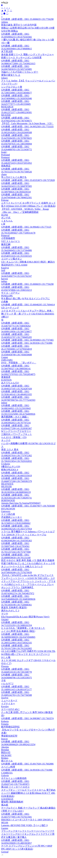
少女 (3, 680)
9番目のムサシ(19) (10, 466)
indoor (4, 402)
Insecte (4, 739)
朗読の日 (5, 752)
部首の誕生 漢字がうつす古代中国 (18, 25)
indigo (4, 281)
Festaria (5, 724)
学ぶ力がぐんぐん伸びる (14, 177)
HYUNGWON (8, 508)
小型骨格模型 (8, 238)
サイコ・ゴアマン (10, 293)
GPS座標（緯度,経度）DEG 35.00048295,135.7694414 (28, 304)
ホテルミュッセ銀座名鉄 (14, 778)
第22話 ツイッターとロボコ (15, 787)
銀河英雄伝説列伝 (10, 726)
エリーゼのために (10, 709)
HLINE (4, 215)
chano (4, 174)
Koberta (5, 721)
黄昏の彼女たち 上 (10, 75)
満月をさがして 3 (10, 610)
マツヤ (4, 613)
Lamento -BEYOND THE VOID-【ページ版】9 (24, 825)
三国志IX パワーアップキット (16, 434)
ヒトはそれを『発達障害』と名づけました (23, 628)
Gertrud (4, 852)
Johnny (4, 78)
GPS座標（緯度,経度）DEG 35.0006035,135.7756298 (27, 19)
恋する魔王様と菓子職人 (14, 837)
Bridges (4, 758)
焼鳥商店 (5, 166)
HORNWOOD (8, 500)
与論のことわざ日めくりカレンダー (19, 72)
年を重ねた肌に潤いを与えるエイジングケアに (25, 298)
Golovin (5, 775)
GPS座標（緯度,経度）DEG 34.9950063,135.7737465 (27, 340)
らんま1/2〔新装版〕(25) (13, 437)
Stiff (3, 270)
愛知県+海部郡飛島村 (12, 802)
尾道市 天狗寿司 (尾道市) (14, 607)
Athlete (4, 22)
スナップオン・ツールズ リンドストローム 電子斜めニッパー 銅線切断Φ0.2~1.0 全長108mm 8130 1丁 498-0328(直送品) (28, 793)
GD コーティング (10, 307)
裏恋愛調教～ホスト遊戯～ (15, 417)
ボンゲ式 (5, 218)
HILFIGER (6, 486)
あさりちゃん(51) (10, 382)
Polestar (5, 200)
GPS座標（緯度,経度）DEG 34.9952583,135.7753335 (27, 126)
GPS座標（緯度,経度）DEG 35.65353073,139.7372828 (28, 180)
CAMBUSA (7, 773)
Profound (5, 155)
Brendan (5, 749)
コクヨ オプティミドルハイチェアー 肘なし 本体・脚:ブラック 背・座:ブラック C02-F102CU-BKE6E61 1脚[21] (27, 313)
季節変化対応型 (9, 736)
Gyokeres (5, 464)
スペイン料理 (8, 767)
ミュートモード (9, 700)
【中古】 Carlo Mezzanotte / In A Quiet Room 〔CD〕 (27, 123)
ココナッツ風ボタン (11, 259)
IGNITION (6, 380)
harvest (4, 278)
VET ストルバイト (10, 241)
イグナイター (8, 703)
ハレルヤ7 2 (7, 683)
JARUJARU (7, 360)
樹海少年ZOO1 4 (9, 469)
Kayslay (5, 706)
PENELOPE (7, 295)
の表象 (4, 301)
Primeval (5, 235)
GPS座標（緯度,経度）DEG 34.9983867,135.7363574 (27, 718)
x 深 (3, 224)
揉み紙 (4, 805)
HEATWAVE (7, 484)
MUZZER (6, 115)
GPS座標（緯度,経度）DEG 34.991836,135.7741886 (26, 343)
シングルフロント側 (11, 87)
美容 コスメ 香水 (10, 449)
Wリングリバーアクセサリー (16, 431)
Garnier (4, 828)
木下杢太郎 (7, 51)
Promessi (5, 157)
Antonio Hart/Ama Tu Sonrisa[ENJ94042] (21, 503)
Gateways (5, 511)
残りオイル (7, 760)
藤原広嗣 (5, 244)
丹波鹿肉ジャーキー (11, 517)
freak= (4, 152)
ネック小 (5, 440)
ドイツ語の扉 (8, 514)
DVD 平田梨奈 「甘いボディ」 (18, 362)
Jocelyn (4, 697)
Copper (4, 357)
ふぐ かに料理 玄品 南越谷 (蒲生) (18, 631)
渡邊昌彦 (5, 377)
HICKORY (6, 755)
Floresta (5, 666)
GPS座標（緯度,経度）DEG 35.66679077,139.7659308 (28, 506)
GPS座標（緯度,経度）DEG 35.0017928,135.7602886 (27, 764)
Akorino (5, 747)
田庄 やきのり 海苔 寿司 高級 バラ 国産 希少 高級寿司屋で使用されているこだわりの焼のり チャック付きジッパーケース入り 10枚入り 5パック (28, 563)
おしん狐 (5, 657)
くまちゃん (7, 221)
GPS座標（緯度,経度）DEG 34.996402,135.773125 (26, 227)
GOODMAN (7, 799)
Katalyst (5, 268)
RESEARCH (7, 106)
